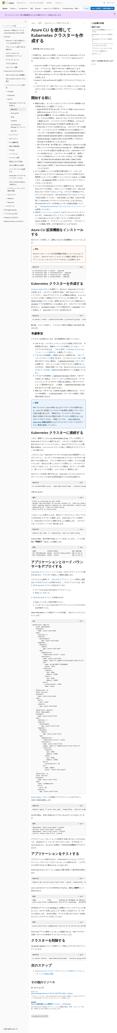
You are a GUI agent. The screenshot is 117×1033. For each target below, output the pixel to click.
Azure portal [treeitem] (15, 113)
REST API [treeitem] (14, 131)
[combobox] (14, 25)
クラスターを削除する (99, 51)
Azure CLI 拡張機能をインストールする (102, 31)
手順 (75, 842)
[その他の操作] (84, 23)
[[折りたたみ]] (25, 21)
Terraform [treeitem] (14, 121)
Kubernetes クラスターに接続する (102, 40)
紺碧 (39, 23)
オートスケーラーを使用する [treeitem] (17, 170)
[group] (58, 319)
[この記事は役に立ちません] (94, 64)
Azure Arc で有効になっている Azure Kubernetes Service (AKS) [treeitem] (14, 31)
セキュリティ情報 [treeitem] (12, 67)
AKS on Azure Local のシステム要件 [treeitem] (16, 80)
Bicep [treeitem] (12, 117)
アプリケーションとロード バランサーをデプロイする (102, 44)
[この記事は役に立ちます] (92, 64)
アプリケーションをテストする (102, 48)
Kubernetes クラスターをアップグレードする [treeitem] (17, 176)
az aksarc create (37, 289)
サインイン (110, 3)
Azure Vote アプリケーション (62, 579)
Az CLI (69, 177)
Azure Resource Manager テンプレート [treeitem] (18, 126)
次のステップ (96, 54)
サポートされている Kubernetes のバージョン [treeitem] (14, 54)
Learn (33, 23)
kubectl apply (36, 797)
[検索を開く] (104, 3)
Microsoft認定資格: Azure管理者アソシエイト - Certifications (51, 1004)
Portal (87, 8)
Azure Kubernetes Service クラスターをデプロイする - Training (51, 993)
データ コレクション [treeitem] (12, 60)
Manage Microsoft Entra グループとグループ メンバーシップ (63, 206)
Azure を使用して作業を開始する (102, 8)
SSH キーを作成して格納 (46, 370)
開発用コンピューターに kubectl (47, 212)
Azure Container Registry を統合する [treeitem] (17, 183)
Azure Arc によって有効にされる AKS (57, 23)
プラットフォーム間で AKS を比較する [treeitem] (15, 48)
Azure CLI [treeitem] (14, 109)
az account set (48, 447)
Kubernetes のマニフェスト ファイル (44, 572)
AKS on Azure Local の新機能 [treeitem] (15, 75)
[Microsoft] (4, 2)
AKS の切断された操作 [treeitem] (16, 165)
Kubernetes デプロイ (43, 585)
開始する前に (96, 27)
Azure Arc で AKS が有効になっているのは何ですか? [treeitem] (15, 42)
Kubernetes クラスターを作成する (102, 35)
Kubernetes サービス (43, 597)
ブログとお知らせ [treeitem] (12, 63)
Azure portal (81, 367)
